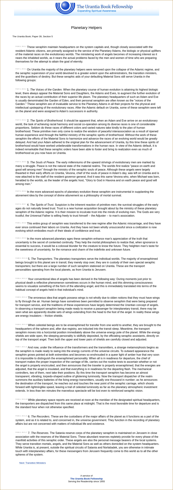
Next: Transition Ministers (32, 463)
